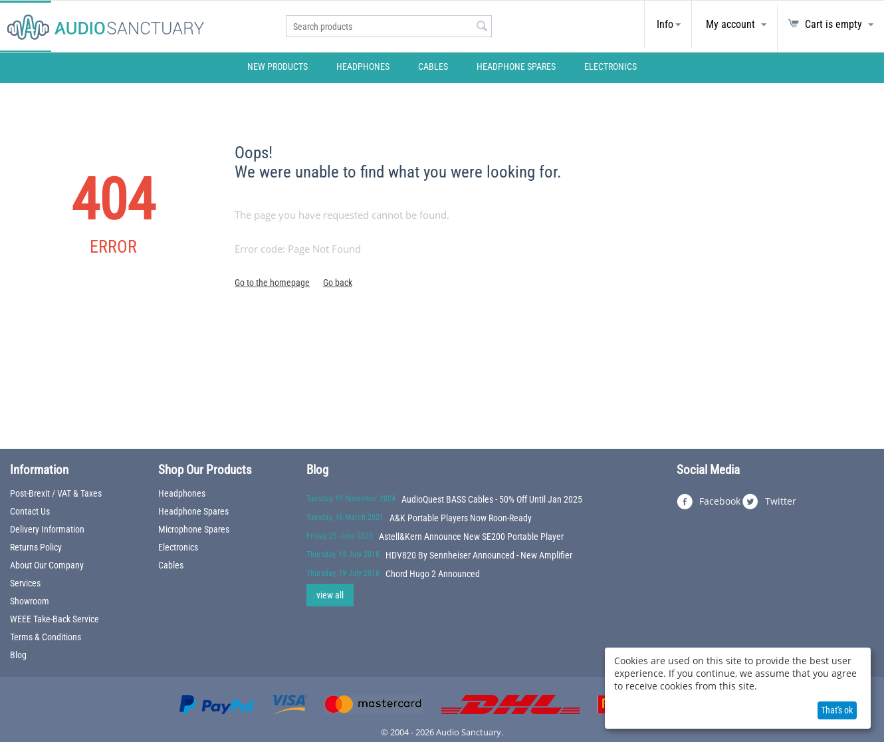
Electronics (610, 66)
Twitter (769, 502)
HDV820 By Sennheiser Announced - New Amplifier (479, 555)
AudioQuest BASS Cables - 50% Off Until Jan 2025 (491, 499)
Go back (337, 282)
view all (330, 595)
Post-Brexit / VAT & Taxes (56, 493)
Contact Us (30, 511)
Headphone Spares (516, 66)
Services (25, 583)
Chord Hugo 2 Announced (433, 573)
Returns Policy (36, 547)
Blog (18, 655)
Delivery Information (47, 529)
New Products (277, 66)
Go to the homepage (272, 282)
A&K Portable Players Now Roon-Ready (460, 518)
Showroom (29, 601)
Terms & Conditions (45, 637)
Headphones (362, 66)
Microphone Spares (193, 529)
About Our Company (47, 565)
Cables (433, 66)
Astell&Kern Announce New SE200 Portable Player (471, 536)
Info (665, 24)
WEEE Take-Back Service (54, 619)
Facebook (708, 502)
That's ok (837, 710)
